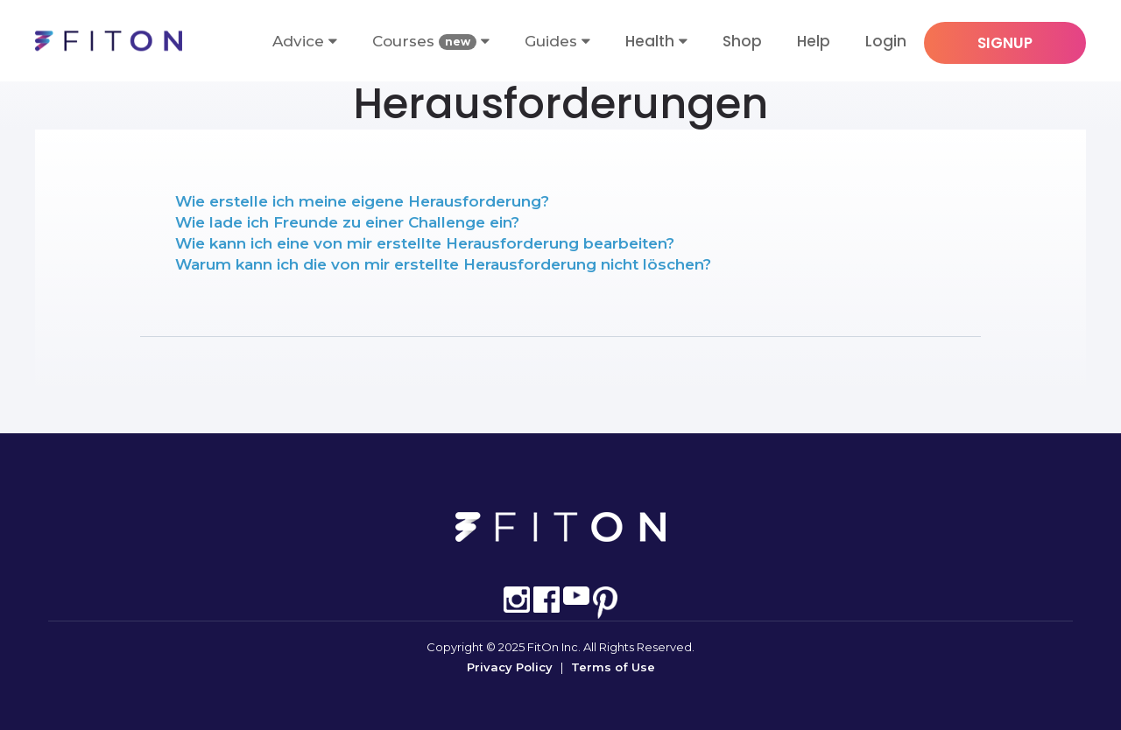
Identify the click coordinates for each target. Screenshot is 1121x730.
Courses (431, 41)
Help (813, 41)
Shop (742, 41)
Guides (557, 41)
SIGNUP (1005, 42)
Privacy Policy (510, 667)
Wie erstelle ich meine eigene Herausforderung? (362, 201)
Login (885, 41)
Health (649, 41)
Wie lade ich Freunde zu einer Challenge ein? (347, 222)
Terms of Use (613, 667)
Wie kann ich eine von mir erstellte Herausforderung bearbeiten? (424, 243)
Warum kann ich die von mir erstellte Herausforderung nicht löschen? (443, 264)
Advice (304, 41)
